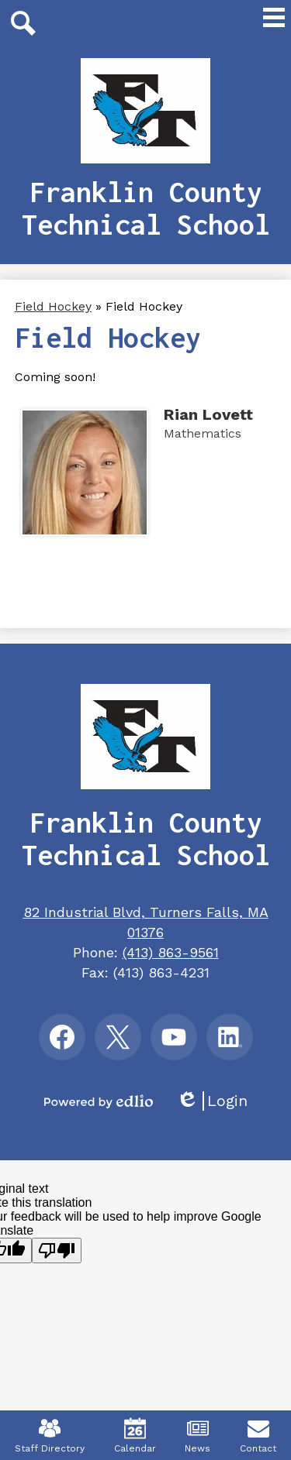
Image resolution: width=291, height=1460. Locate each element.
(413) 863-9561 (171, 952)
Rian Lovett (208, 414)
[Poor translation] (56, 1250)
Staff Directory (50, 1435)
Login (212, 1101)
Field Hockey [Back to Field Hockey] (53, 306)
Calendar (135, 1435)
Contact (258, 1435)
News (197, 1435)
